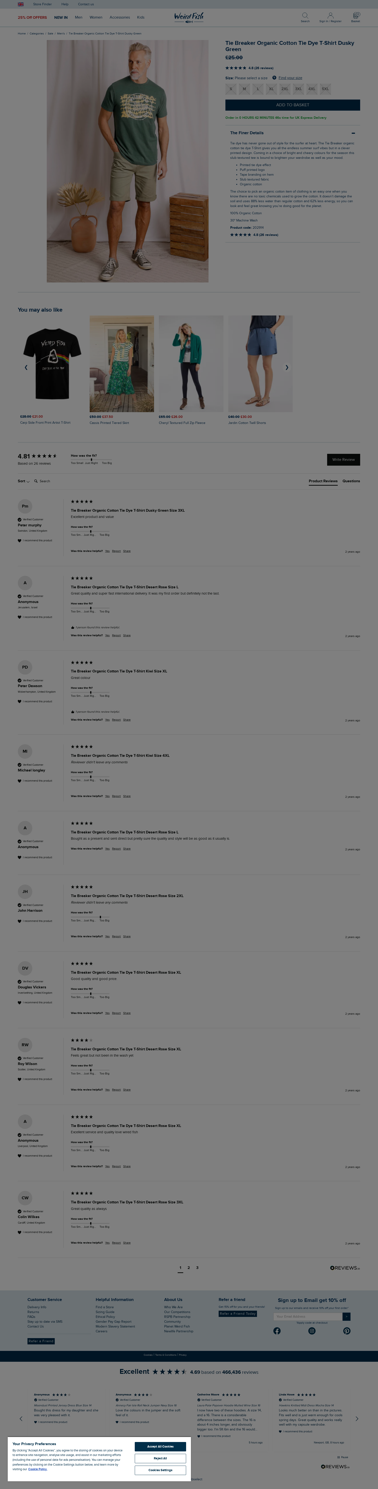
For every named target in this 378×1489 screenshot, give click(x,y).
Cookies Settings (160, 1470)
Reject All (160, 1458)
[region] (99, 1458)
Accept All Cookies (160, 1447)
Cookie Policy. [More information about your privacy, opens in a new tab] (37, 1469)
